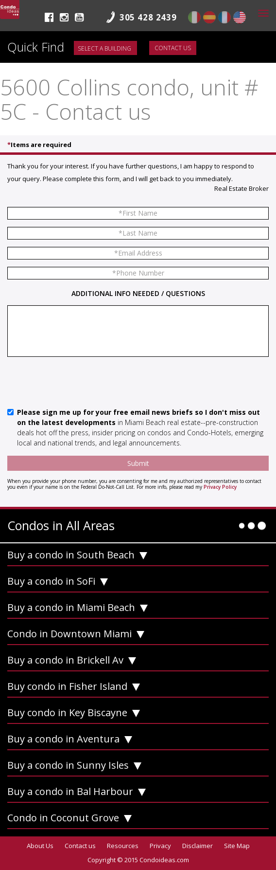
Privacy (160, 845)
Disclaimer (197, 845)
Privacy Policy (220, 486)
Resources (122, 845)
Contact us (173, 48)
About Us (40, 845)
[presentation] (81, 383)
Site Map (237, 845)
